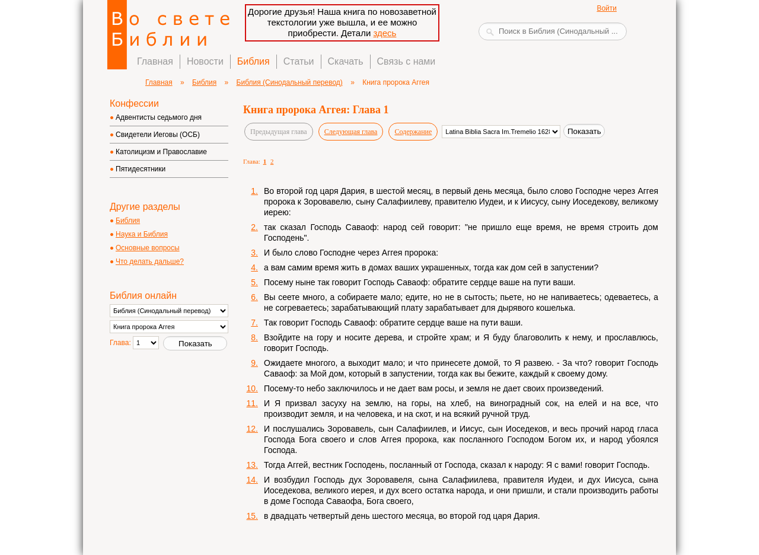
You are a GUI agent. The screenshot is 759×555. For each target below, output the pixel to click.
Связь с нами (406, 61)
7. (254, 322)
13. (252, 465)
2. (254, 227)
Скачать (345, 61)
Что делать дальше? (150, 261)
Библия (253, 61)
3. (254, 252)
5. (254, 282)
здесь (384, 33)
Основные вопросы (148, 248)
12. (252, 428)
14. (252, 479)
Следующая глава (351, 131)
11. (252, 403)
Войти (607, 8)
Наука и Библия (142, 234)
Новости (205, 61)
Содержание (413, 131)
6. (254, 297)
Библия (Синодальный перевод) (290, 82)
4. (254, 267)
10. (252, 388)
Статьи (298, 61)
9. (254, 363)
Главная (155, 61)
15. (252, 516)
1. (254, 191)
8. (254, 337)
